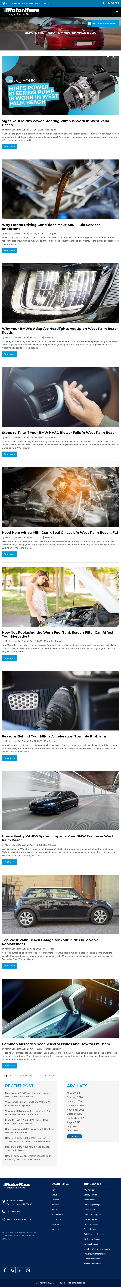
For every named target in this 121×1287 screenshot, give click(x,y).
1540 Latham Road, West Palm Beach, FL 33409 (27, 3)
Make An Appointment (104, 23)
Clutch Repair (89, 1209)
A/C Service (89, 1190)
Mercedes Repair (52, 641)
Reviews (55, 1224)
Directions (56, 1229)
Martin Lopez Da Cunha (16, 129)
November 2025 (75, 1109)
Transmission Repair (92, 1264)
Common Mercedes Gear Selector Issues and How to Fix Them (56, 1044)
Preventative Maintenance (95, 1254)
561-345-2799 (110, 3)
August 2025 (73, 1122)
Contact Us (56, 1219)
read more (9, 146)
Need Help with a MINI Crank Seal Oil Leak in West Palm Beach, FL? (60, 533)
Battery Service (90, 1195)
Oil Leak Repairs (91, 1244)
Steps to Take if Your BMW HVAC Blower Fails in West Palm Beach (59, 433)
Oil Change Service (92, 1239)
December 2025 (75, 1105)
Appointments (57, 1214)
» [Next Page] (45, 1075)
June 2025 (72, 1130)
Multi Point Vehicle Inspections (97, 1249)
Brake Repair (89, 1200)
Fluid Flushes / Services (94, 1234)
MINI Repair (50, 129)
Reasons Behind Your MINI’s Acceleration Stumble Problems (54, 736)
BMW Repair (51, 337)
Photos (55, 1209)
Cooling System (90, 1219)
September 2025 (76, 1118)
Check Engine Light (92, 1205)
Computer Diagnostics (93, 1214)
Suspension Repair (92, 1259)
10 (38, 1075)
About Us (55, 1195)
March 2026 (73, 1093)
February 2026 (75, 1097)
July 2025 (72, 1126)
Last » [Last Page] (51, 1075)
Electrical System (91, 1224)
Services (55, 1200)
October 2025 (74, 1114)
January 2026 (74, 1101)
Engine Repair (90, 1229)
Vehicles (55, 1205)
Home (54, 1190)
